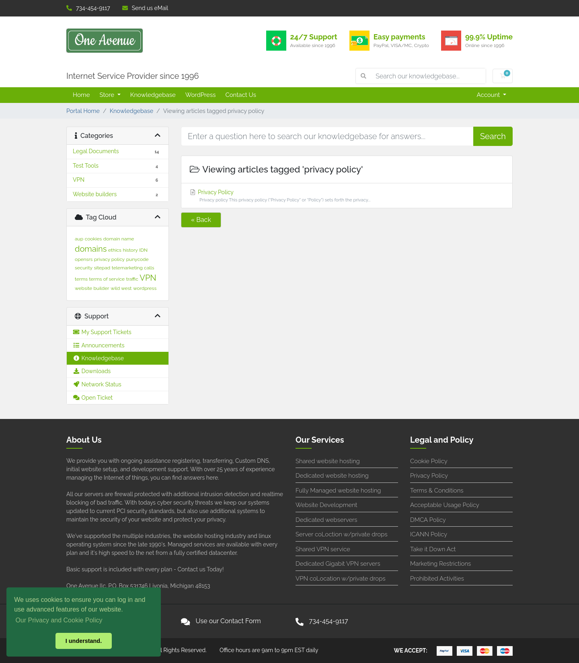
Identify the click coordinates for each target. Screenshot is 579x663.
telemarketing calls (133, 268)
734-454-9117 (88, 8)
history (130, 250)
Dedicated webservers (326, 519)
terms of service (107, 279)
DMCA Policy (428, 519)
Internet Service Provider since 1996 (132, 76)
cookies (93, 239)
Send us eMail (145, 8)
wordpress (144, 288)
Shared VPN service (323, 549)
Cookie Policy (429, 461)
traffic (132, 279)
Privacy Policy (346, 196)
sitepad (102, 268)
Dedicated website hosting (332, 475)
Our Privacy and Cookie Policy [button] (58, 620)
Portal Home (83, 110)
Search (493, 136)
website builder (92, 288)
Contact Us (240, 95)
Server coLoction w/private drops (342, 534)
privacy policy (109, 259)
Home (81, 95)
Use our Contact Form (228, 621)
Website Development (326, 505)
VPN (148, 278)
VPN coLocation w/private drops (341, 578)
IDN (143, 250)
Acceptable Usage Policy (444, 505)
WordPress (200, 95)
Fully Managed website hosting (338, 490)
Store (107, 95)
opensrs (83, 259)
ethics (114, 250)
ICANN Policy (428, 534)
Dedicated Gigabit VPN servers (338, 563)
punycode (137, 259)
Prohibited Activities (437, 578)
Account (489, 95)
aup (79, 239)
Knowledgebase (153, 95)
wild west (121, 288)
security (83, 268)
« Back (201, 220)
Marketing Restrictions (440, 563)
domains (91, 249)
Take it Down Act (433, 549)
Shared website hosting (328, 461)
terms (81, 279)
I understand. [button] (84, 641)
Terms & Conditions (437, 490)
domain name (118, 239)
